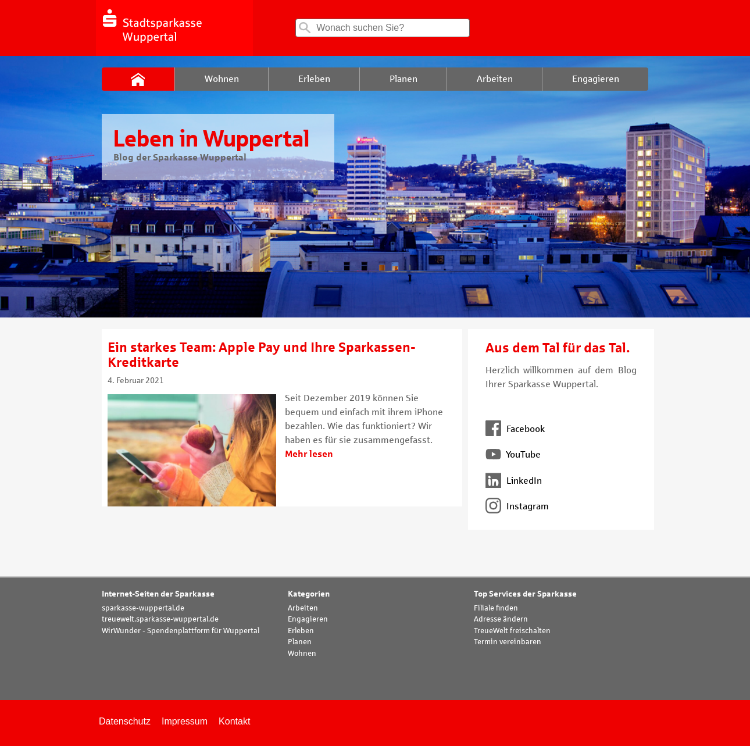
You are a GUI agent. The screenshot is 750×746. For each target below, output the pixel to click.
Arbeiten (303, 608)
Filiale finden (496, 608)
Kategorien (309, 594)
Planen (300, 642)
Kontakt (234, 721)
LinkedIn (513, 481)
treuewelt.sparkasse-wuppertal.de (160, 619)
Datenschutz (125, 721)
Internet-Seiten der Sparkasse (158, 594)
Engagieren (308, 619)
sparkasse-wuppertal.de (143, 608)
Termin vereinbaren (507, 642)
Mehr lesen (309, 454)
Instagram (517, 506)
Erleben (301, 631)
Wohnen (302, 653)
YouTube (513, 454)
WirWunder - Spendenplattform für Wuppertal (180, 631)
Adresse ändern (501, 619)
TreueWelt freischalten (512, 631)
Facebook (515, 429)
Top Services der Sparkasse (525, 594)
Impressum (185, 721)
